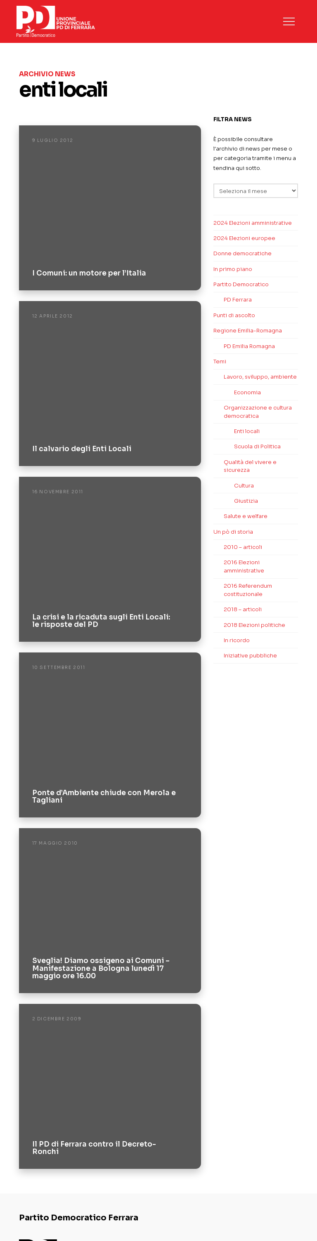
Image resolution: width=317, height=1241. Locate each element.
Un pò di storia (233, 531)
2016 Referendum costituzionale (248, 590)
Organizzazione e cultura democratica (258, 411)
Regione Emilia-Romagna (247, 330)
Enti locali (247, 431)
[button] (288, 21)
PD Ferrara (238, 299)
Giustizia (246, 500)
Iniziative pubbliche (250, 655)
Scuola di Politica (257, 446)
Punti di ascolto (234, 315)
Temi (219, 361)
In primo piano (232, 269)
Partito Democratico (241, 284)
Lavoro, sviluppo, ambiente (260, 376)
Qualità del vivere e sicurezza (250, 466)
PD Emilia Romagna (249, 346)
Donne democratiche (242, 253)
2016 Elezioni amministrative (244, 566)
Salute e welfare (245, 516)
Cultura (244, 485)
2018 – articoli (243, 609)
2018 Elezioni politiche (254, 625)
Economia (247, 392)
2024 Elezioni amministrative (252, 222)
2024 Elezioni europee (244, 238)
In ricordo (237, 640)
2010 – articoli (243, 547)
